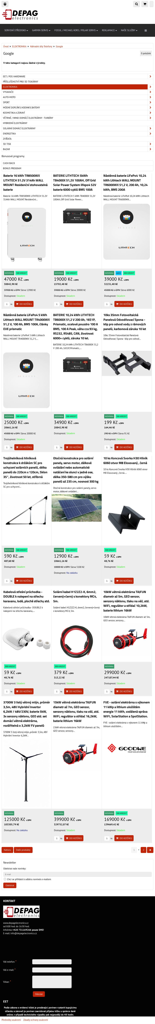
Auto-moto (78, 97)
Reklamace (109, 30)
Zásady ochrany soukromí (35, 1019)
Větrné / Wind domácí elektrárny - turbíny (78, 117)
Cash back (9, 163)
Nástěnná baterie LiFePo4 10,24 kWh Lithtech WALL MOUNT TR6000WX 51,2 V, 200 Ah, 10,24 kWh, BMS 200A (125, 182)
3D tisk (78, 144)
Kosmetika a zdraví (78, 112)
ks (8, 304)
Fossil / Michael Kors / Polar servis (76, 30)
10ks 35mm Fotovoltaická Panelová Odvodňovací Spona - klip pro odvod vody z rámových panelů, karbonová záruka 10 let (124, 322)
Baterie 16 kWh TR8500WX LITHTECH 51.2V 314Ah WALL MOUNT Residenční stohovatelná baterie (25, 182)
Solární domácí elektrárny (78, 128)
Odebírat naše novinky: (14, 868)
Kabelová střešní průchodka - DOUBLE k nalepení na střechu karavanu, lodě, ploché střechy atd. (26, 596)
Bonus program (12, 168)
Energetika (78, 133)
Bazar (78, 149)
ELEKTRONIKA (78, 86)
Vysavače (78, 92)
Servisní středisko (16, 30)
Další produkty (23, 849)
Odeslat (39, 994)
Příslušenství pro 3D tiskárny (20, 81)
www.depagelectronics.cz (15, 922)
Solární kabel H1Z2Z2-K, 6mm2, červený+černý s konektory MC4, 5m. (75, 596)
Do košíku (24, 304)
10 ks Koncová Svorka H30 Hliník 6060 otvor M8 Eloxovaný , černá (125, 460)
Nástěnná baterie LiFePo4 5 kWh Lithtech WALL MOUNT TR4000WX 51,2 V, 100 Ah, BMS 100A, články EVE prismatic (26, 322)
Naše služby (129, 30)
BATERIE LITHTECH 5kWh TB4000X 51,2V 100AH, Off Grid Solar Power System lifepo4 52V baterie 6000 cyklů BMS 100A (74, 182)
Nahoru (7, 849)
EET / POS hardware (78, 76)
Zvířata (7, 138)
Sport (78, 102)
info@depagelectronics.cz (24, 933)
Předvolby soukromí (11, 1019)
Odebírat (10, 885)
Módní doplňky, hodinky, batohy (78, 107)
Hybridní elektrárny (15, 123)
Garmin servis (41, 30)
